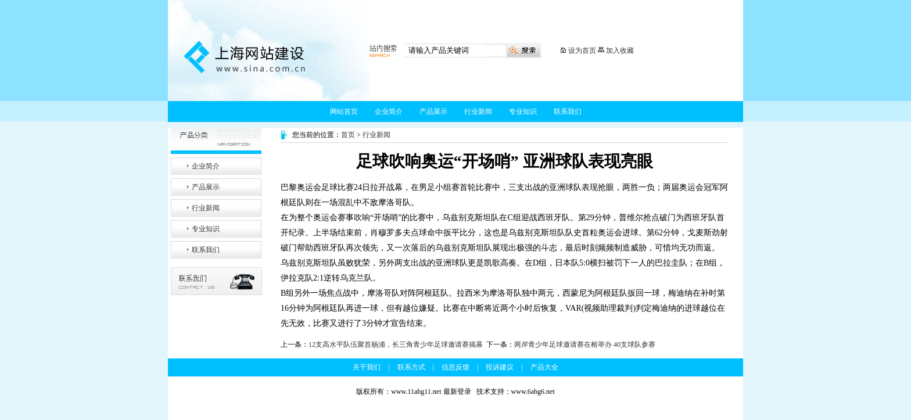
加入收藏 (620, 50)
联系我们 (568, 111)
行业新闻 (478, 111)
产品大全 (544, 367)
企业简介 (389, 111)
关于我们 (367, 367)
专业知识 (523, 111)
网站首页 (344, 111)
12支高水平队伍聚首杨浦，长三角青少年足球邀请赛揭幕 (396, 344)
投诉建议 (500, 367)
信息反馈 (455, 367)
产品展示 (433, 111)
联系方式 (411, 367)
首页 (348, 135)
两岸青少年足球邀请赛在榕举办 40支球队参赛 (584, 344)
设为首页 (582, 50)
